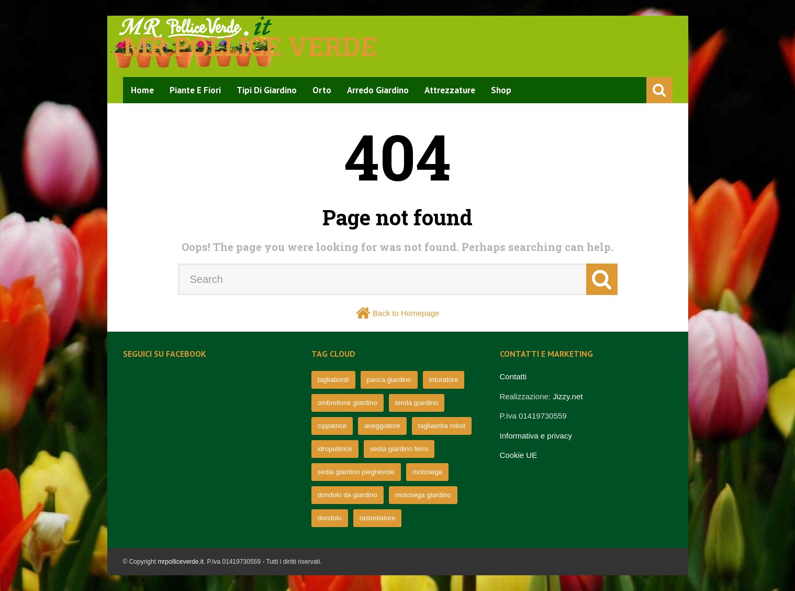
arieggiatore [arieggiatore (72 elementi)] (382, 426)
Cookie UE (519, 455)
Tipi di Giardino (267, 90)
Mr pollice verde (250, 46)
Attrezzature (449, 90)
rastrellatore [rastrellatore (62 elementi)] (378, 518)
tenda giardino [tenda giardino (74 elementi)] (416, 403)
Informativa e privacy (536, 435)
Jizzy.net (568, 396)
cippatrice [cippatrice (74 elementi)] (332, 426)
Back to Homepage (406, 313)
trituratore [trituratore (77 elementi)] (443, 380)
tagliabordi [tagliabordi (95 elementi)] (333, 380)
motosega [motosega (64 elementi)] (427, 472)
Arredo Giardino (378, 90)
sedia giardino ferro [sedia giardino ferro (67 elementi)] (399, 449)
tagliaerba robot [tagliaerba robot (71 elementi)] (441, 426)
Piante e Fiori (195, 90)
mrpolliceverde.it (180, 561)
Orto (321, 90)
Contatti (513, 376)
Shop (501, 90)
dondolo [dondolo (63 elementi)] (330, 518)
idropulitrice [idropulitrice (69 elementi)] (335, 449)
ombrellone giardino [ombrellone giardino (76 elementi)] (347, 403)
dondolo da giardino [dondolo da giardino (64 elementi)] (347, 495)
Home (142, 90)
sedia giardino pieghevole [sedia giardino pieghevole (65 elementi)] (356, 472)
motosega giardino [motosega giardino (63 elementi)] (423, 495)
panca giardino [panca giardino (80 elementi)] (389, 380)
